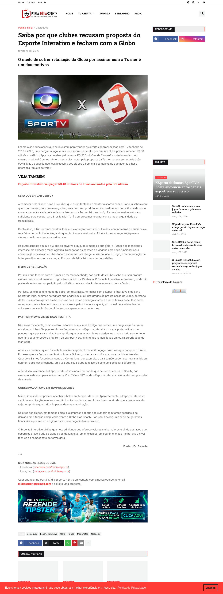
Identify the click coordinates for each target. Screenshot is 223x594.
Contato (31, 2)
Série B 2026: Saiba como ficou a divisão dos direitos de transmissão (187, 245)
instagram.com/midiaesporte (51, 471)
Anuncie (42, 2)
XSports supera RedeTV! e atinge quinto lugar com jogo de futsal (188, 227)
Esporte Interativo (48, 534)
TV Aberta (84, 13)
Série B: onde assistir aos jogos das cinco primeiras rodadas (186, 209)
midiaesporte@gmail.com (34, 483)
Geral (63, 534)
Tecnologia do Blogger (167, 281)
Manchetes (82, 534)
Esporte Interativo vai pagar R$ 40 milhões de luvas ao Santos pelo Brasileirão (73, 184)
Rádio (138, 13)
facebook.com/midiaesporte (51, 467)
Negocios (95, 534)
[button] (202, 14)
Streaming (122, 13)
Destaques (42, 27)
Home (21, 2)
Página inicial (25, 27)
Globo (71, 534)
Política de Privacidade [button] (131, 587)
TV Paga (104, 13)
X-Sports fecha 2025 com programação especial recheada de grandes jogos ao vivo (187, 264)
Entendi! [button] (211, 587)
